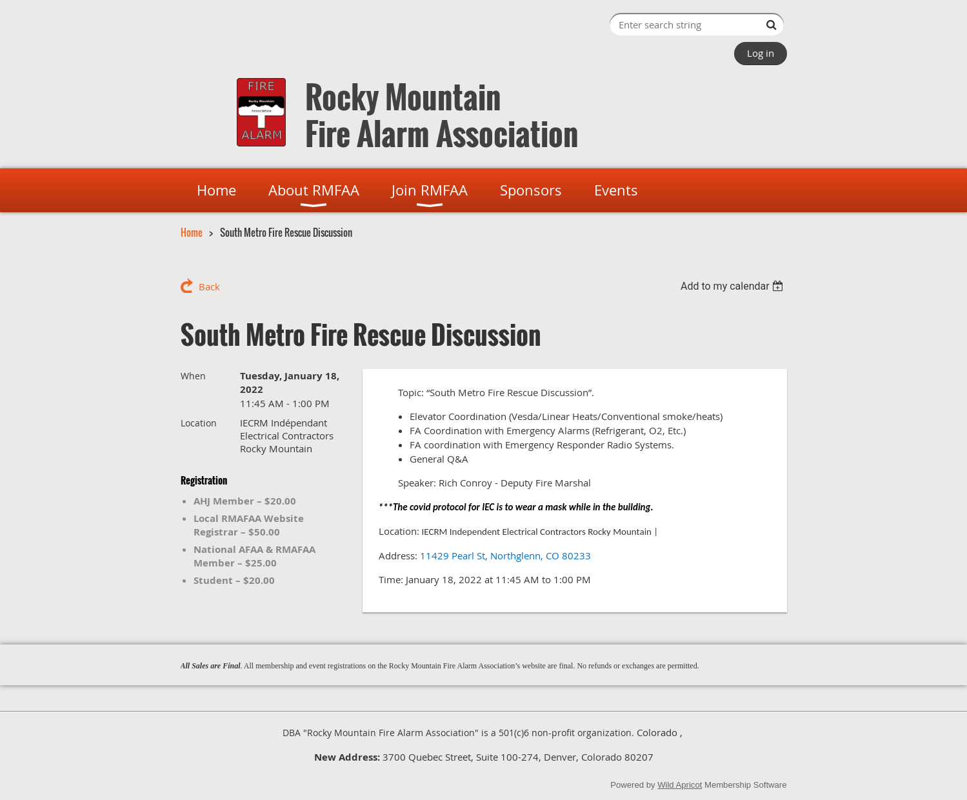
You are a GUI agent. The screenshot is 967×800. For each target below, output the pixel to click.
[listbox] (734, 286)
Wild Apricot (679, 785)
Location (199, 423)
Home (192, 232)
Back (209, 286)
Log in (760, 52)
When (193, 376)
